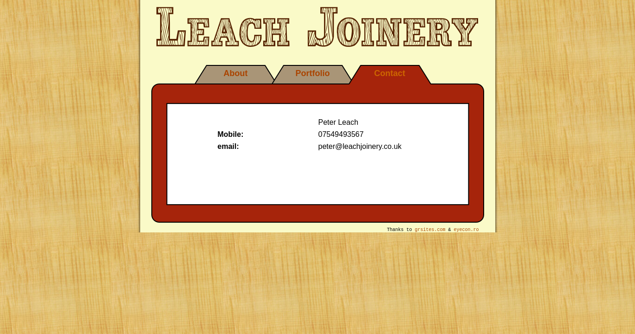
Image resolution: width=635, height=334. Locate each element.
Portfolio (313, 73)
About (236, 73)
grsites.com (430, 230)
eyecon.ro (466, 230)
